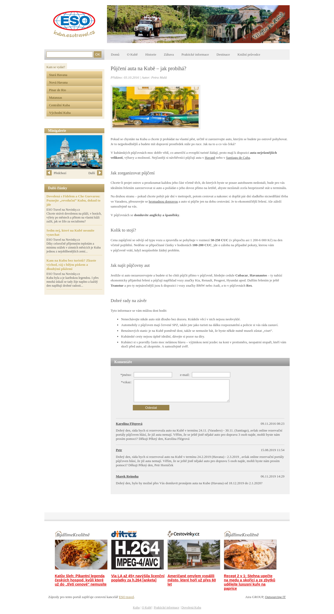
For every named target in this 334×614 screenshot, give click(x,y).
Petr (119, 450)
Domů (115, 54)
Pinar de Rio (57, 90)
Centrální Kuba (59, 105)
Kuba (136, 607)
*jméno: (126, 375)
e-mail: (185, 375)
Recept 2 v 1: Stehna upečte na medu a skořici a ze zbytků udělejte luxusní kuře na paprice (249, 582)
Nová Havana (58, 82)
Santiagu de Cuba (238, 158)
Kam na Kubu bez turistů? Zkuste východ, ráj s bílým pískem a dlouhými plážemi (71, 264)
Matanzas (55, 97)
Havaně (210, 158)
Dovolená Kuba (191, 607)
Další (95, 173)
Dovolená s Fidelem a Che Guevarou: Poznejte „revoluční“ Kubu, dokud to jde (73, 200)
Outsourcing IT (275, 597)
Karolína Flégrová (129, 424)
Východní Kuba (60, 113)
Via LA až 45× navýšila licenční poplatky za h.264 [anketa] (137, 578)
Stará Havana (58, 75)
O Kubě (132, 54)
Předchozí (56, 173)
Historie (150, 54)
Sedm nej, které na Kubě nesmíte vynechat (70, 232)
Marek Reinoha (127, 476)
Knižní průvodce (248, 54)
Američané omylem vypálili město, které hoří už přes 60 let (192, 580)
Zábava (169, 54)
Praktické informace (195, 54)
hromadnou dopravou (163, 201)
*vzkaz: (126, 382)
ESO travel (126, 597)
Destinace (223, 54)
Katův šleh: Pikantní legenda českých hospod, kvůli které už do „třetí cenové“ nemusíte (80, 580)
